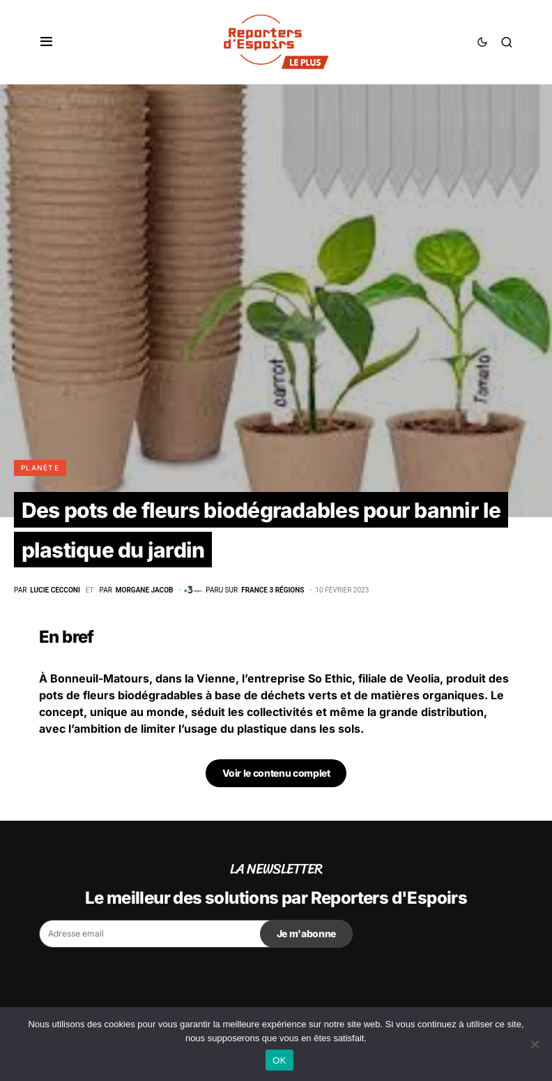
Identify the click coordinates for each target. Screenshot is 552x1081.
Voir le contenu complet (276, 773)
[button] (46, 41)
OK (279, 1060)
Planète (40, 467)
